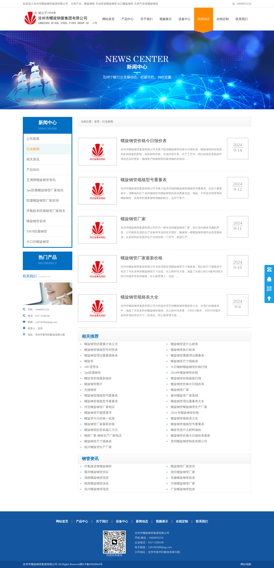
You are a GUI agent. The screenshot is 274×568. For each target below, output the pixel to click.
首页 (97, 121)
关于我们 (146, 19)
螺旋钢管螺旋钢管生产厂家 (189, 407)
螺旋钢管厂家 (180, 389)
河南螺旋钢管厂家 (183, 483)
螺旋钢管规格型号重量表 (101, 395)
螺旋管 (88, 361)
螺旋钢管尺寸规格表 (184, 361)
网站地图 (246, 564)
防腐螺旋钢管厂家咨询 (42, 200)
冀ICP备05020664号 (91, 564)
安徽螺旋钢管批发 (183, 477)
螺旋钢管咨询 (36, 221)
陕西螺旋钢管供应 (96, 483)
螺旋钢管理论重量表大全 (187, 401)
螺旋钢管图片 (93, 384)
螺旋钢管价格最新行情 (186, 378)
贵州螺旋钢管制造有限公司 (189, 441)
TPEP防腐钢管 (36, 231)
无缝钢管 (90, 389)
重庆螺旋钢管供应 (96, 472)
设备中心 (184, 19)
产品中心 (127, 19)
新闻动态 (204, 19)
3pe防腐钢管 (92, 372)
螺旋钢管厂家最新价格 (99, 424)
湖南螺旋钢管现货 (96, 477)
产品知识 (32, 169)
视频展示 (165, 19)
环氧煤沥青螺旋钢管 (98, 466)
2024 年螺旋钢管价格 (185, 412)
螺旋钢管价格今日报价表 (187, 384)
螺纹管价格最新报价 (98, 378)
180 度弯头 (91, 366)
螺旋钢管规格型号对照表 (101, 349)
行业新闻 (32, 149)
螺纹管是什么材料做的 (186, 429)
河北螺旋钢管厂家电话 (99, 407)
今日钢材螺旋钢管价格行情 (189, 366)
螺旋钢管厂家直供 (183, 466)
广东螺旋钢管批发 (183, 489)
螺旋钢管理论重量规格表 (101, 355)
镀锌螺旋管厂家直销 (184, 395)
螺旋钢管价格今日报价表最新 (190, 435)
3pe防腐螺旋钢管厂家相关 (45, 190)
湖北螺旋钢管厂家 (183, 472)
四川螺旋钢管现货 (96, 489)
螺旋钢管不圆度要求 (98, 412)
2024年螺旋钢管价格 (184, 372)
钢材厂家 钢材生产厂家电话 (103, 435)
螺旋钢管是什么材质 (184, 344)
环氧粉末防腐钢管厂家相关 (45, 211)
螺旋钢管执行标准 (183, 349)
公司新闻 (32, 139)
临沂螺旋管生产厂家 (98, 447)
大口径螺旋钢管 (37, 242)
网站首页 (108, 19)
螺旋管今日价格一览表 (99, 418)
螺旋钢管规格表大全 (184, 418)
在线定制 (223, 19)
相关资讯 (32, 159)
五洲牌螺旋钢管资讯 (41, 180)
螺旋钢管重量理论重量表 (187, 355)
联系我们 (242, 19)
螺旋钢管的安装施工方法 (101, 429)
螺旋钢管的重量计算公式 (101, 344)
